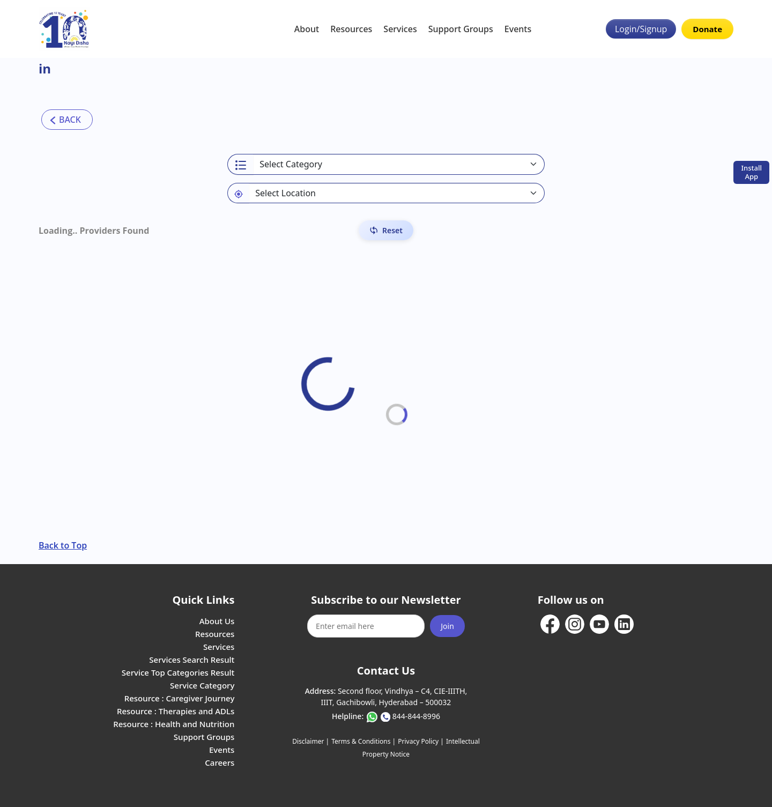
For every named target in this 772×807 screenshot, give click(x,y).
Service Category (202, 685)
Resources (351, 29)
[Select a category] (399, 164)
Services (400, 29)
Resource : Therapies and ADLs (175, 711)
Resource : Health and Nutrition (173, 724)
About (306, 29)
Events (517, 29)
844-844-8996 (416, 716)
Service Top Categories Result (178, 672)
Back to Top (63, 545)
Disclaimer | (310, 741)
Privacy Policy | (420, 741)
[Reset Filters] (386, 230)
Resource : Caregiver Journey (179, 698)
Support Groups (460, 29)
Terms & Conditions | (363, 741)
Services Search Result (191, 659)
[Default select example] (397, 193)
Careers (219, 762)
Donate (707, 29)
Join (447, 626)
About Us (217, 621)
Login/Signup (641, 29)
